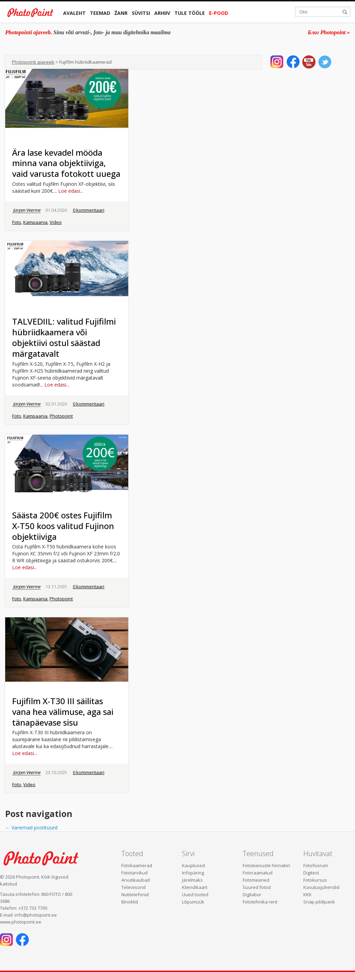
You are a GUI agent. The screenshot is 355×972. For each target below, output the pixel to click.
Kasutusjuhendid (321, 887)
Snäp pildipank (319, 902)
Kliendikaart (194, 887)
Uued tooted (195, 894)
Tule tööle (189, 13)
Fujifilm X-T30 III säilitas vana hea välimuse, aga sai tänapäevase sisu (62, 711)
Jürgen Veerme (27, 210)
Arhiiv (162, 13)
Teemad (100, 13)
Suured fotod (257, 887)
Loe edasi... (70, 191)
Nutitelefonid (135, 894)
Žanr (121, 13)
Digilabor (252, 894)
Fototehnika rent (260, 902)
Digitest (311, 873)
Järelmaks (192, 880)
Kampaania (35, 222)
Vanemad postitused (31, 827)
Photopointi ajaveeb (33, 62)
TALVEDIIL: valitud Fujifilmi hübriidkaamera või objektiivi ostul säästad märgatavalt (64, 337)
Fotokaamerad (136, 865)
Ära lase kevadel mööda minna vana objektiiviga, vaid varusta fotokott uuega (66, 163)
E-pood (218, 13)
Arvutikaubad (135, 880)
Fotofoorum (315, 865)
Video (56, 222)
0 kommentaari (88, 210)
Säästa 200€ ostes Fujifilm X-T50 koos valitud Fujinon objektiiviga (63, 525)
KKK (307, 894)
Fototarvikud (134, 873)
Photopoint (61, 416)
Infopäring (193, 873)
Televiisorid (133, 887)
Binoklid (129, 902)
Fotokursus (315, 880)
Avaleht (74, 13)
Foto (16, 222)
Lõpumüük (193, 902)
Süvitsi (141, 13)
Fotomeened (256, 880)
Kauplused (193, 865)
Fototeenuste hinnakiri (266, 865)
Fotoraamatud (257, 873)
